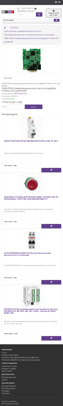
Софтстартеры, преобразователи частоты (22, 31)
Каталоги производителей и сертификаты (20, 357)
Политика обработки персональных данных (21, 360)
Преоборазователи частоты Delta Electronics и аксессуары (29, 35)
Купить (33, 107)
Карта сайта (7, 371)
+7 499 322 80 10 (26, 8)
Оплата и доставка (10, 355)
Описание (7, 78)
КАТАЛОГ (14, 27)
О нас (4, 352)
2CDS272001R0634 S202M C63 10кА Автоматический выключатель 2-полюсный (27, 254)
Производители (9, 377)
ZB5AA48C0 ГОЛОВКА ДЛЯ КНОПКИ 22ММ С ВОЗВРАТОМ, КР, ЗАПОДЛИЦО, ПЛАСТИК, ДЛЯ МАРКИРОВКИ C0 (31, 198)
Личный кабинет (9, 386)
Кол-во (4, 107)
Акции (4, 379)
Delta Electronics (20, 93)
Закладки (6, 391)
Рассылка (6, 393)
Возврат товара (9, 368)
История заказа (8, 388)
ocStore (13, 401)
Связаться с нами (9, 366)
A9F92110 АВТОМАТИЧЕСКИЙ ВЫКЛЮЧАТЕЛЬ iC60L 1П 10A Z (31, 141)
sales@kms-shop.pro (26, 11)
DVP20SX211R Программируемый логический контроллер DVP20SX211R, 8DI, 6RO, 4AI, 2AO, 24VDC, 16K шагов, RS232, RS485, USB (30, 311)
